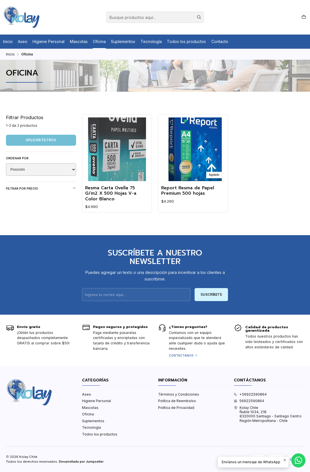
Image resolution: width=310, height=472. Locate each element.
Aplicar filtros (41, 140)
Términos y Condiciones (178, 394)
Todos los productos (186, 41)
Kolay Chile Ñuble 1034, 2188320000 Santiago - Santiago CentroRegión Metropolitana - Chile (268, 414)
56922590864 (249, 401)
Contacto (219, 41)
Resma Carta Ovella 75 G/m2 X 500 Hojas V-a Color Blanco (110, 193)
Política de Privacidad (176, 408)
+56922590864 (250, 394)
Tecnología (151, 41)
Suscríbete (211, 299)
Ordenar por (17, 158)
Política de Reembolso (177, 401)
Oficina (99, 41)
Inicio (8, 41)
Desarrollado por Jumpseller (81, 462)
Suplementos (123, 41)
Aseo (22, 41)
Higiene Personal (48, 41)
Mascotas (79, 41)
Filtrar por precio (41, 188)
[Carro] (303, 17)
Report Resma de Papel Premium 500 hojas (187, 191)
